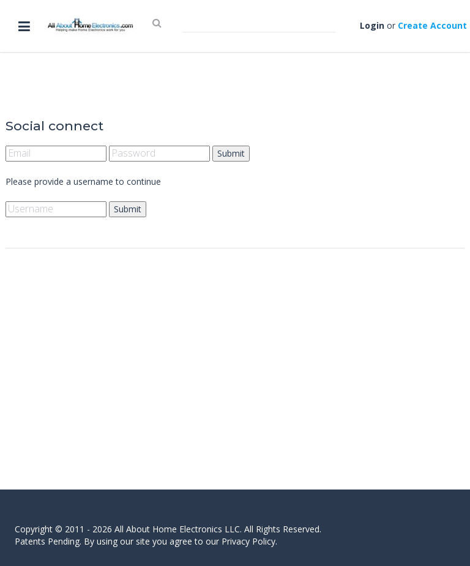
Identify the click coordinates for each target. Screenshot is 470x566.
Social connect (54, 125)
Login (372, 25)
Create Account (432, 25)
